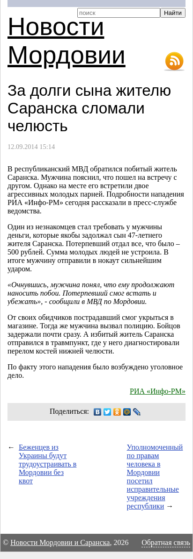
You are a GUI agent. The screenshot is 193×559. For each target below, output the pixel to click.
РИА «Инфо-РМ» (158, 391)
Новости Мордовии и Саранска (60, 542)
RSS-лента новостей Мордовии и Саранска (174, 61)
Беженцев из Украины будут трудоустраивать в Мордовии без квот (47, 464)
